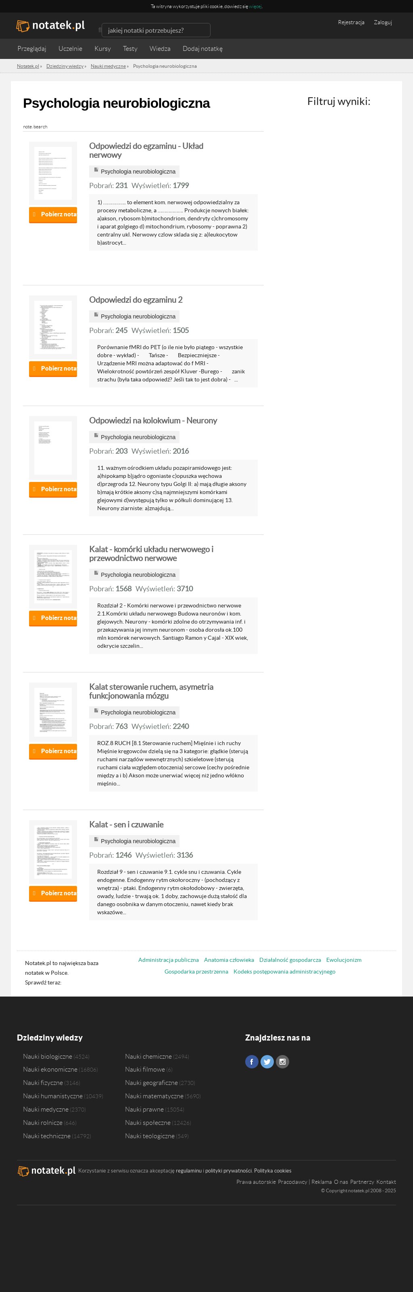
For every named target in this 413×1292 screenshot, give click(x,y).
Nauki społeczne (148, 1122)
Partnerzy (362, 1182)
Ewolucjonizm (343, 960)
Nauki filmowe (145, 1069)
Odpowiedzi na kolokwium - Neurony (153, 420)
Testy (130, 48)
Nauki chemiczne (148, 1056)
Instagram (282, 1061)
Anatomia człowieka (229, 960)
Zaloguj (383, 22)
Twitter (267, 1061)
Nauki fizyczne (43, 1082)
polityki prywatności (228, 1171)
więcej (255, 6)
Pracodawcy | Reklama (305, 1182)
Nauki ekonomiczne (50, 1069)
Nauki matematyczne (154, 1095)
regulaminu (189, 1171)
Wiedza (160, 48)
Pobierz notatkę (59, 214)
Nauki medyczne (46, 1109)
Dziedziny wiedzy (50, 1037)
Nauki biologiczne (47, 1056)
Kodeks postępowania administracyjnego (285, 971)
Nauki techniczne (47, 1135)
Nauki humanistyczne (53, 1095)
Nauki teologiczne (150, 1135)
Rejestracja (351, 22)
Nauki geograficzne (151, 1082)
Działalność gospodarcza (290, 960)
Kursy (102, 48)
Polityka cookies (273, 1171)
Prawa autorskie (256, 1182)
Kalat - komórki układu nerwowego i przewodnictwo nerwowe (151, 554)
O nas (341, 1182)
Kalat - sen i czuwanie (126, 824)
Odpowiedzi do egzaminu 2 (136, 299)
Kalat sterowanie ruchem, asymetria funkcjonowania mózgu (151, 691)
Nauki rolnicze (43, 1122)
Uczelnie (70, 48)
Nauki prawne (144, 1109)
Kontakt (386, 1182)
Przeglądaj (31, 48)
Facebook (252, 1061)
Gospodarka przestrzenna (196, 971)
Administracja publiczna (168, 960)
